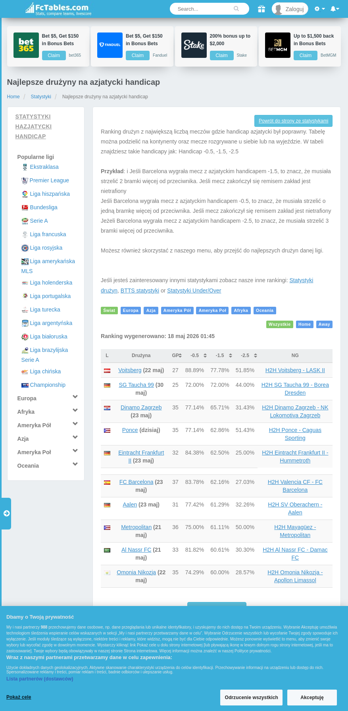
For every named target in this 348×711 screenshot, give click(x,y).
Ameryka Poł (212, 310)
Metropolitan (136, 527)
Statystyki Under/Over (194, 290)
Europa (130, 310)
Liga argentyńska (51, 323)
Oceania (265, 310)
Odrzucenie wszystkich (251, 697)
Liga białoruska (48, 336)
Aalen (130, 504)
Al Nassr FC (136, 550)
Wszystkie (280, 324)
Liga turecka (45, 309)
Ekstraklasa (44, 167)
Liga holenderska (51, 282)
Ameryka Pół (177, 310)
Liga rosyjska (46, 248)
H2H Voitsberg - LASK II (295, 370)
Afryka (241, 310)
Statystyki (41, 96)
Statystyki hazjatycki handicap (33, 126)
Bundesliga (44, 207)
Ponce (130, 430)
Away (324, 324)
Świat (109, 310)
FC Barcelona (136, 482)
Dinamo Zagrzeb (141, 407)
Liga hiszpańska (50, 194)
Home (13, 96)
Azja (151, 310)
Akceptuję (311, 697)
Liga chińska (45, 371)
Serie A (39, 221)
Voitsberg (129, 370)
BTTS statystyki (140, 290)
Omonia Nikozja (136, 572)
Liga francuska (48, 234)
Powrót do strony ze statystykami (293, 121)
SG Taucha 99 (136, 385)
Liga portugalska (50, 296)
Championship (48, 385)
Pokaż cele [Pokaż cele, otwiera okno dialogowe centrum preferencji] (18, 697)
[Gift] (261, 8)
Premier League (49, 180)
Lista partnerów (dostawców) (39, 679)
